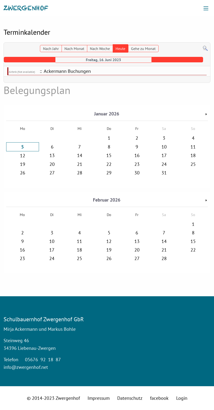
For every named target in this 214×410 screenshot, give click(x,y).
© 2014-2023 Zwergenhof (53, 398)
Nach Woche (100, 48)
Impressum (99, 398)
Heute (120, 48)
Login (181, 398)
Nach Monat (74, 48)
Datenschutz (129, 398)
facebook (159, 398)
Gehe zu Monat (143, 48)
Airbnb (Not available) (22, 72)
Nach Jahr (51, 48)
